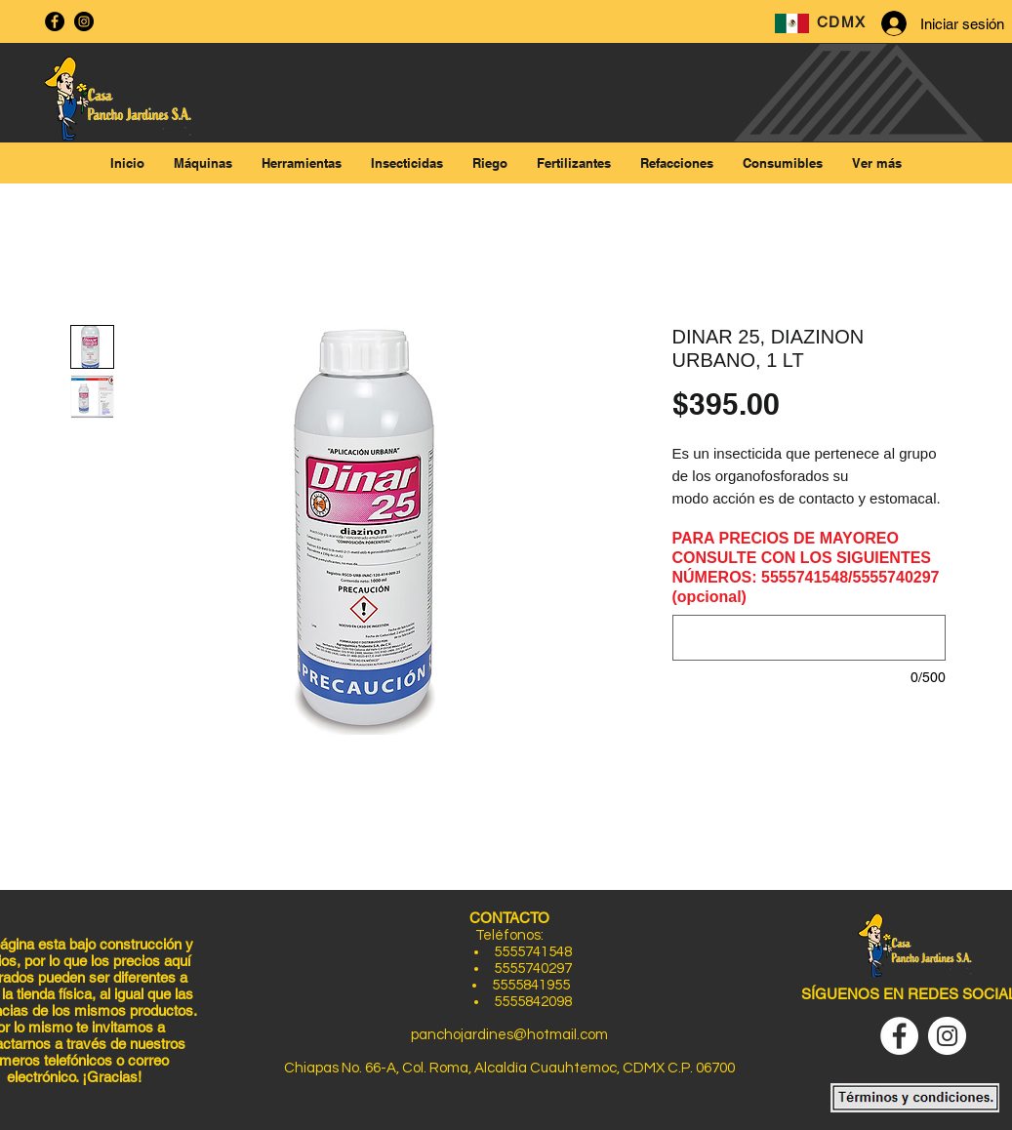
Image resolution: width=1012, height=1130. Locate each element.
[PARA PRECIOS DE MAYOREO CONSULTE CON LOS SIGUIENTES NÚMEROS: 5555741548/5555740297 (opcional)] (809, 638)
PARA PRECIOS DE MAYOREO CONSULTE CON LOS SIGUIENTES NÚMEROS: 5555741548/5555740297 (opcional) (806, 567)
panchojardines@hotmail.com (509, 1035)
